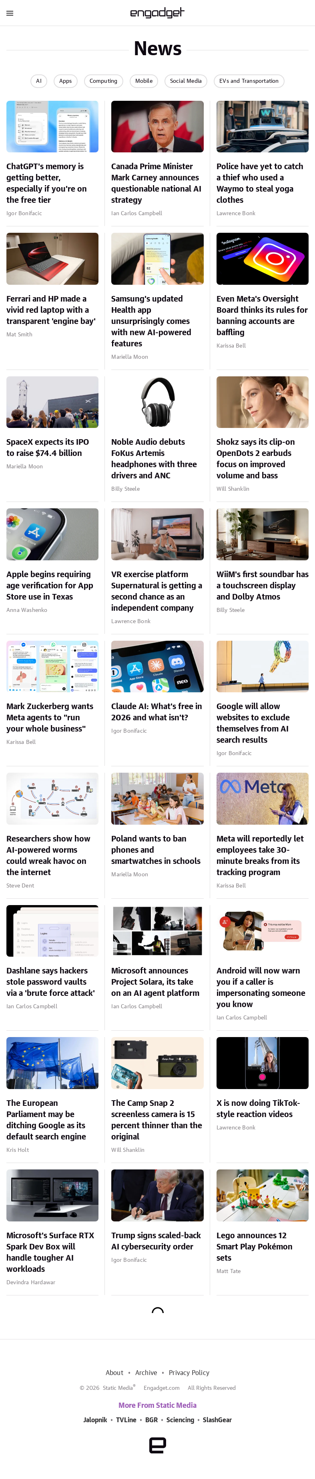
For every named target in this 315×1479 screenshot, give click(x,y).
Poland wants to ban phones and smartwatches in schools (156, 850)
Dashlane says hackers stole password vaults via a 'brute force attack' (50, 982)
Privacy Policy (189, 1373)
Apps (65, 81)
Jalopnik (95, 1420)
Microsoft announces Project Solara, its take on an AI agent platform (155, 982)
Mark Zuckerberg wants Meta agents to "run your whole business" (49, 718)
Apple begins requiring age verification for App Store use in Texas (49, 586)
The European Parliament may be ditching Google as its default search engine (46, 1120)
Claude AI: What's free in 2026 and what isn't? (156, 712)
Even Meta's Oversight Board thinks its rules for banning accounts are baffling (262, 316)
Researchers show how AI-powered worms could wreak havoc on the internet (48, 856)
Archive (146, 1373)
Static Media (118, 1388)
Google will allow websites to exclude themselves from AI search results (253, 723)
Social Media (186, 81)
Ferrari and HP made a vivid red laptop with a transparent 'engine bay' (51, 310)
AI (38, 81)
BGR (151, 1420)
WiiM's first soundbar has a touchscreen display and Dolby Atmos (263, 586)
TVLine (126, 1420)
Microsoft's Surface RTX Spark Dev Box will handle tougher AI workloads (50, 1252)
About (114, 1373)
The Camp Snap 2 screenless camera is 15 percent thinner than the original (156, 1120)
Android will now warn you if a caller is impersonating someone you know (261, 988)
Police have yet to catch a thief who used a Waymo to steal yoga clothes (260, 183)
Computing (104, 81)
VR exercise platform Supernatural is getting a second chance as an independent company (156, 591)
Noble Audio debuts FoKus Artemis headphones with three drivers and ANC (154, 459)
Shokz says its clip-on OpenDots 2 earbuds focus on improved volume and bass (256, 459)
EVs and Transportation (249, 81)
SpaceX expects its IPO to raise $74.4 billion (47, 448)
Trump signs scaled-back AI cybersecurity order (156, 1241)
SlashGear (217, 1420)
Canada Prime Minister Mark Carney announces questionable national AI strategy (156, 183)
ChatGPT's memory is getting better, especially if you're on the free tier (46, 183)
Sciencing (180, 1420)
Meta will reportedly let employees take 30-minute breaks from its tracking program (260, 856)
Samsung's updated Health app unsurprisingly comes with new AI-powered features (151, 321)
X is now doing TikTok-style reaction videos (258, 1109)
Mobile (143, 81)
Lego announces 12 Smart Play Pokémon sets (255, 1247)
